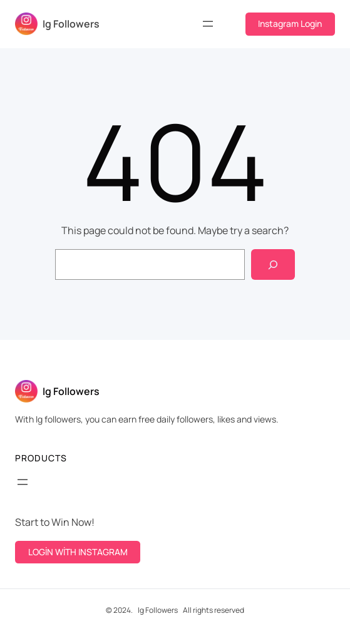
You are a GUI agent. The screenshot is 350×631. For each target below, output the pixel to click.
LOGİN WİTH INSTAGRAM (78, 552)
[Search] (273, 264)
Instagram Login (290, 23)
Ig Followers (71, 24)
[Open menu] (207, 23)
